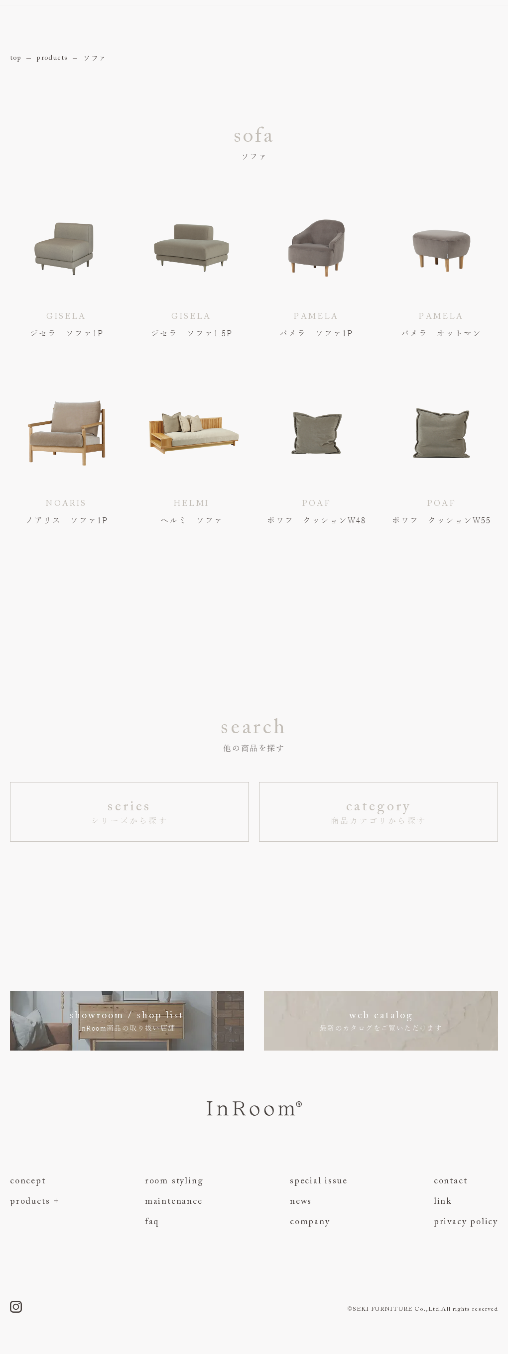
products (52, 58)
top (15, 58)
